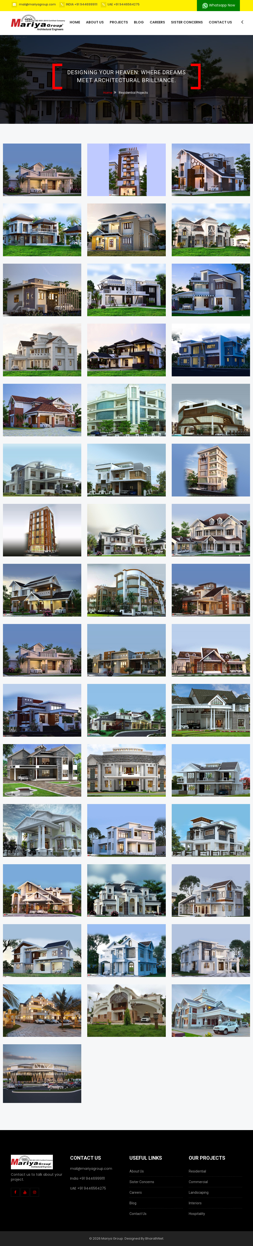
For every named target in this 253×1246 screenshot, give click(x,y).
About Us (136, 1171)
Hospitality (197, 1214)
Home (75, 22)
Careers (157, 22)
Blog (139, 22)
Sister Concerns (187, 22)
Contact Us (220, 22)
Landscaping (199, 1192)
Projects (119, 22)
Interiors (195, 1203)
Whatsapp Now (218, 5)
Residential (197, 1171)
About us (95, 22)
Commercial (198, 1182)
